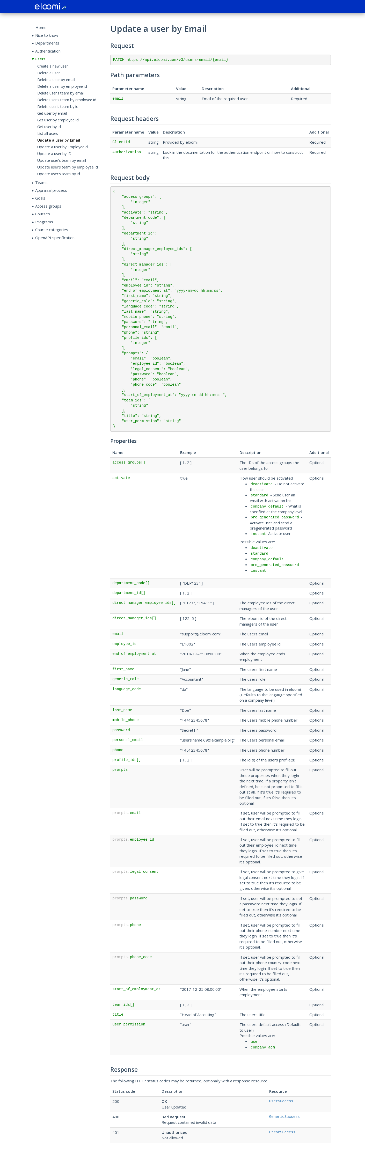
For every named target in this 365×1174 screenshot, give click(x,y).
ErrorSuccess (282, 1132)
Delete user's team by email (60, 93)
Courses (42, 213)
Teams (41, 182)
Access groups (48, 206)
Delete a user (48, 72)
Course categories (51, 229)
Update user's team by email (61, 160)
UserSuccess (281, 1101)
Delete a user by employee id (62, 86)
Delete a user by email (56, 79)
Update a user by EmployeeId (62, 146)
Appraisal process (51, 190)
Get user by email (52, 113)
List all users (47, 133)
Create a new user (52, 66)
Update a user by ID (54, 153)
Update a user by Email (58, 140)
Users (40, 58)
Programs (44, 221)
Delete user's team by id (57, 106)
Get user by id (49, 126)
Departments (47, 43)
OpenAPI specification (55, 237)
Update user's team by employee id (67, 167)
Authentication (48, 51)
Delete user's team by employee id (66, 99)
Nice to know (46, 35)
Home (41, 27)
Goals (40, 198)
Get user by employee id (58, 120)
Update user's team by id (58, 173)
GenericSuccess (284, 1117)
